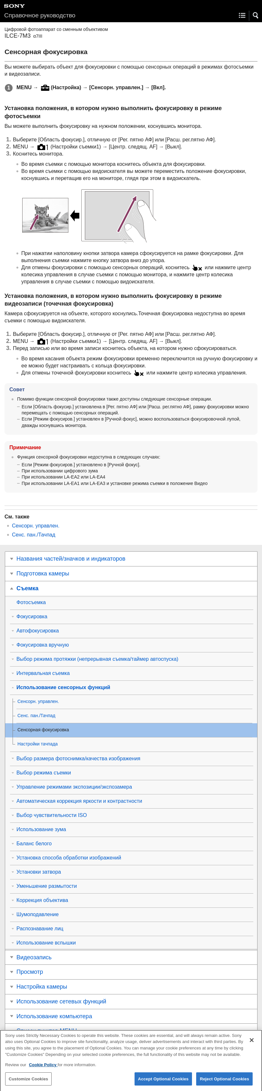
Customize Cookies (28, 1083)
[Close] (252, 1045)
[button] (255, 15)
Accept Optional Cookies (163, 1083)
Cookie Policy (43, 1069)
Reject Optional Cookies (224, 1083)
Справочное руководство (40, 15)
